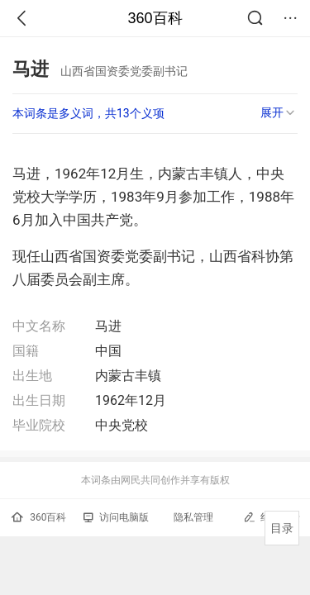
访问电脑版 (116, 517)
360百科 (154, 18)
